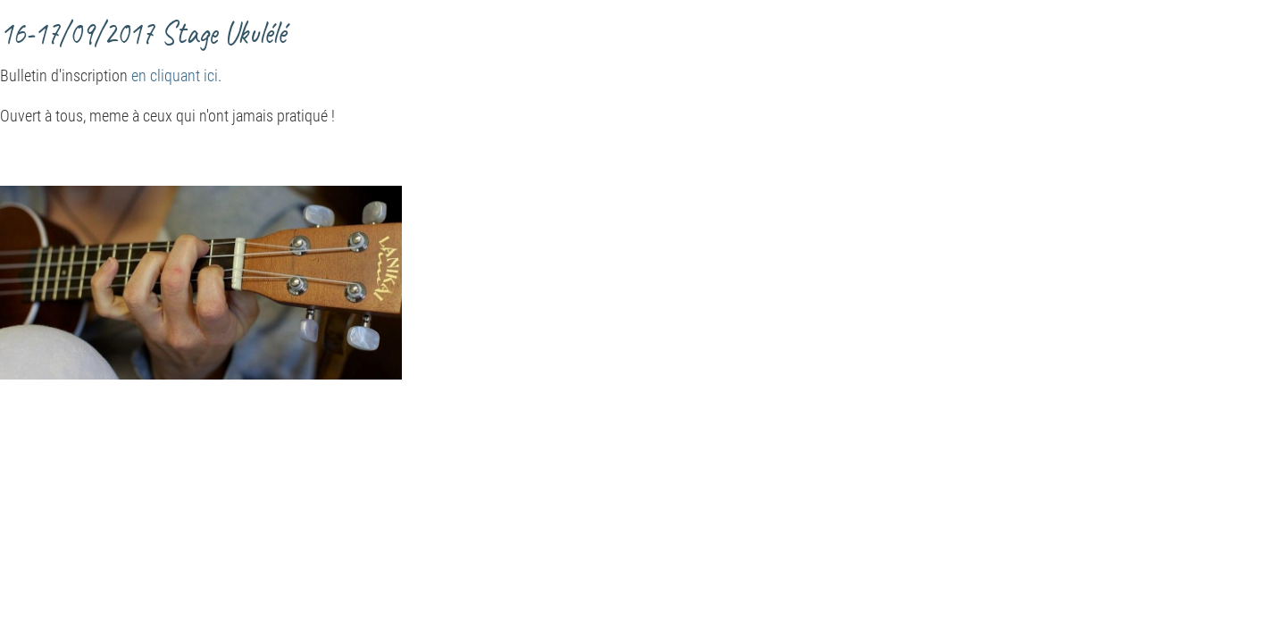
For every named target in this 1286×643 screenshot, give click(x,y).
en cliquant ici (174, 75)
